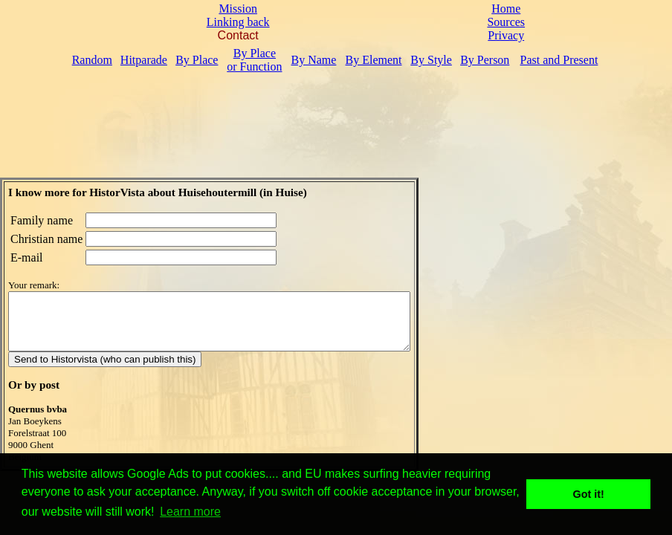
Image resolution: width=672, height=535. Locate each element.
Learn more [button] (190, 511)
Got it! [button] (588, 494)
